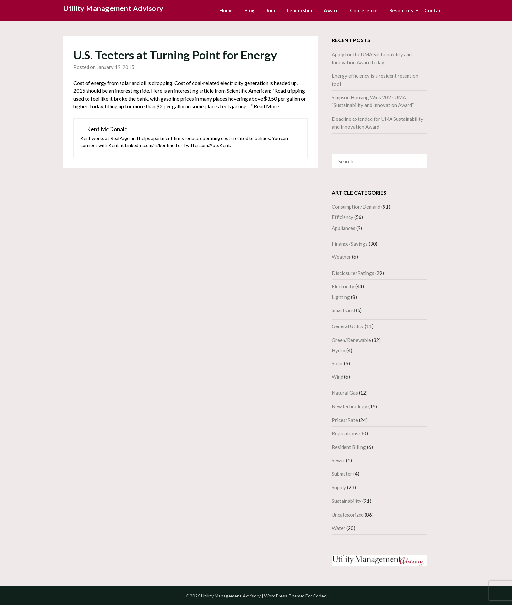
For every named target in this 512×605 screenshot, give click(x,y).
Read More (266, 106)
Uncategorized (348, 514)
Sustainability (346, 501)
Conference (364, 10)
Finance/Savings (350, 244)
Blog (249, 10)
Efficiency (342, 217)
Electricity (343, 286)
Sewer (338, 460)
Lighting (341, 297)
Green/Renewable (351, 340)
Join (270, 10)
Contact (433, 10)
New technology (349, 406)
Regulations (345, 433)
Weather (341, 257)
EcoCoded (316, 595)
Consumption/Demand (356, 207)
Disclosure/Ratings (353, 273)
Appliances (343, 228)
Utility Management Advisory (113, 8)
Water (338, 528)
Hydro (338, 350)
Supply (339, 487)
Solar (337, 363)
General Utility (348, 326)
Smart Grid (343, 310)
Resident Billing (349, 447)
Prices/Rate (345, 420)
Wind (337, 377)
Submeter (342, 474)
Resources (401, 10)
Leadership (299, 10)
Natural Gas (345, 393)
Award (331, 10)
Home (226, 10)
